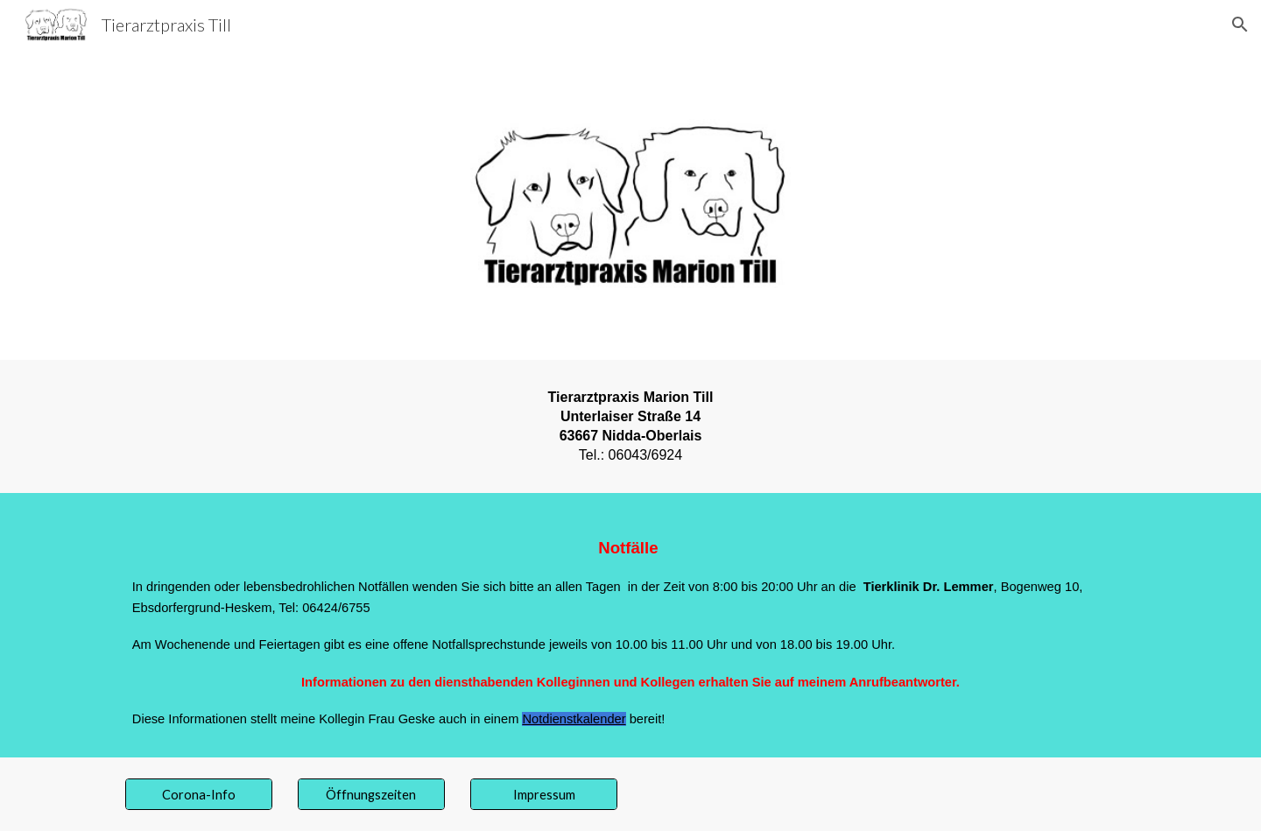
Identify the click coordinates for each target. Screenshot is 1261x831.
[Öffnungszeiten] (371, 794)
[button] (1240, 25)
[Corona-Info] (198, 794)
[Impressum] (543, 794)
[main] (630, 426)
